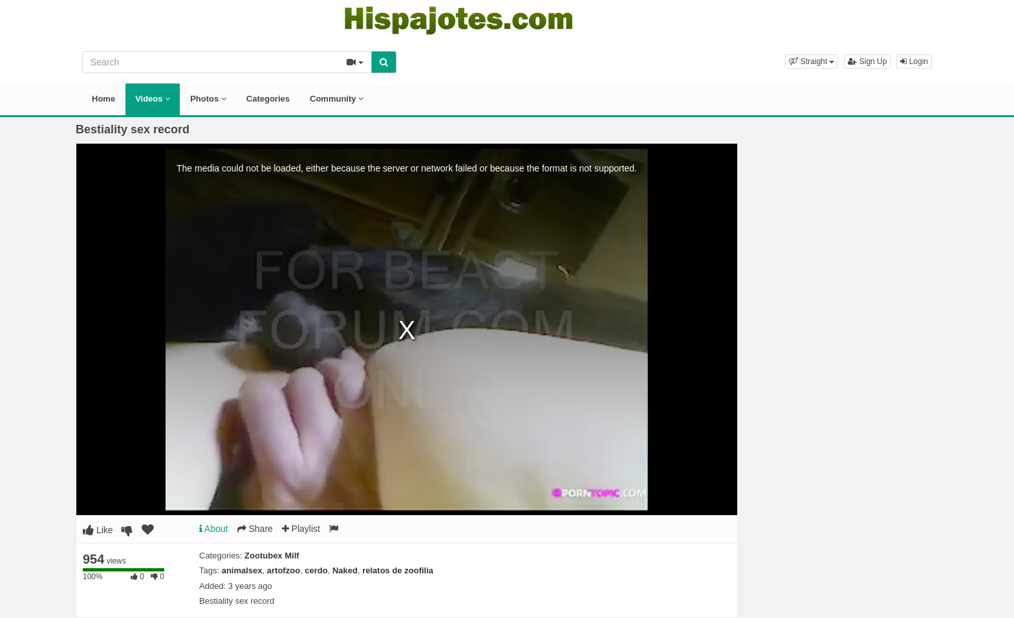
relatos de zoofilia (397, 570)
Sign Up (867, 61)
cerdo (316, 570)
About (213, 529)
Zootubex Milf (271, 555)
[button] (811, 61)
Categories (268, 99)
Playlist (301, 529)
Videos (152, 99)
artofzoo (283, 570)
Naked (345, 570)
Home (103, 99)
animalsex (242, 570)
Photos (208, 99)
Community (336, 99)
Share (255, 529)
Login (914, 61)
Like (98, 530)
